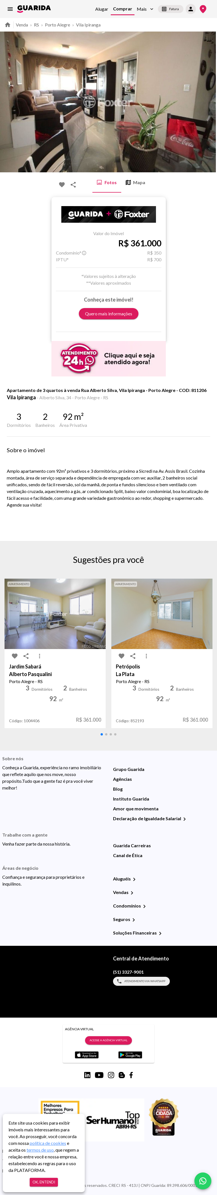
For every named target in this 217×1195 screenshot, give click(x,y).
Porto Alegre (57, 24)
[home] (34, 9)
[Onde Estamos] (203, 9)
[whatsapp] (202, 1180)
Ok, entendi (44, 1182)
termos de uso (40, 1149)
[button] (145, 9)
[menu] (10, 9)
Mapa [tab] (135, 182)
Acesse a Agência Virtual (108, 1040)
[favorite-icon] (62, 184)
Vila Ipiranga (88, 24)
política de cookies (48, 1143)
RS (36, 24)
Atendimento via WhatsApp (141, 981)
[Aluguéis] (134, 879)
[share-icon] (73, 184)
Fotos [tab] (106, 182)
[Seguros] (133, 920)
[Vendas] (132, 892)
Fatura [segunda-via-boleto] (170, 9)
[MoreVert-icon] (39, 656)
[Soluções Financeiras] (160, 933)
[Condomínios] (144, 906)
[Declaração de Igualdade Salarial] (184, 819)
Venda (22, 24)
